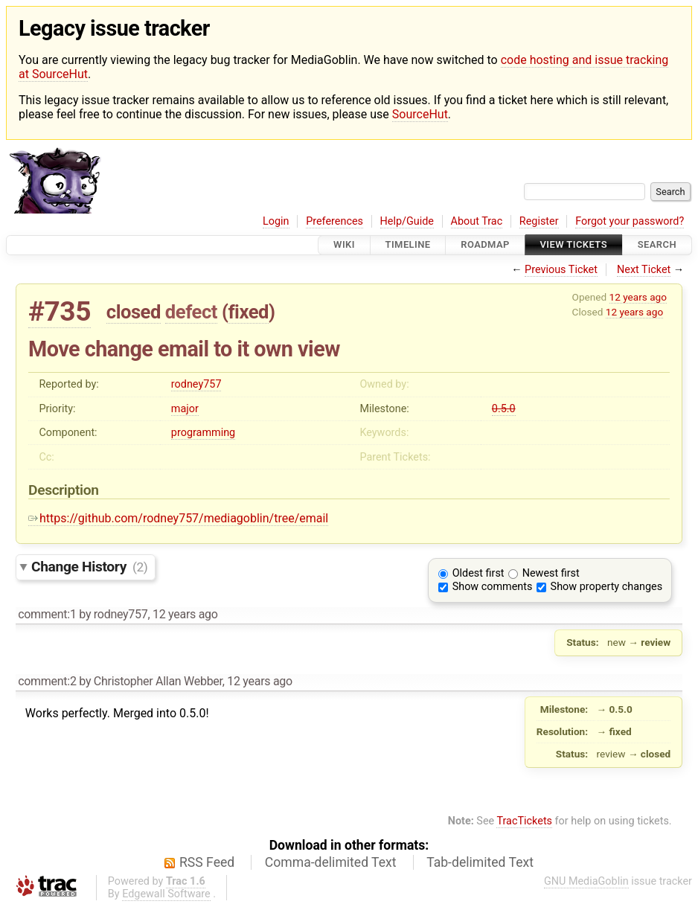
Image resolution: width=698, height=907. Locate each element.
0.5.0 (504, 409)
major (185, 409)
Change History (89, 566)
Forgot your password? (629, 221)
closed (133, 312)
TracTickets (524, 821)
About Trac (477, 221)
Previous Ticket (561, 269)
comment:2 (47, 681)
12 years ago (638, 297)
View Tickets (573, 245)
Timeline (408, 245)
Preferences (334, 221)
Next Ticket (643, 269)
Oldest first (478, 573)
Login (276, 221)
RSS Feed (206, 862)
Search (657, 245)
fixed (248, 312)
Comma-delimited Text (331, 862)
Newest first (551, 573)
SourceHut (420, 114)
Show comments (492, 586)
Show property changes (606, 586)
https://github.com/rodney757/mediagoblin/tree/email (178, 518)
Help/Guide (407, 221)
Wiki (344, 245)
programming (203, 432)
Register (539, 221)
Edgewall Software (166, 894)
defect (191, 312)
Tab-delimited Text (480, 862)
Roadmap (485, 245)
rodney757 (196, 384)
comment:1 (47, 614)
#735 (59, 311)
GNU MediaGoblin (586, 881)
